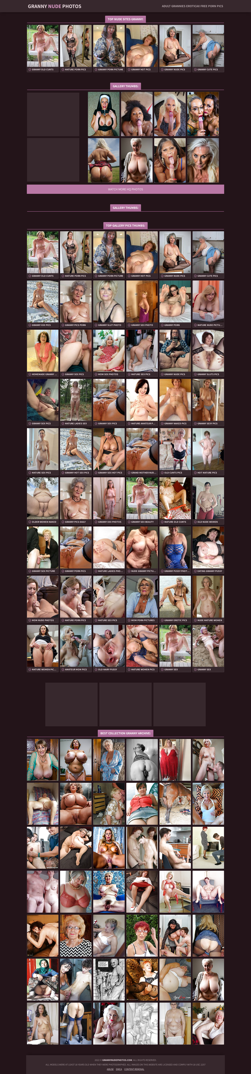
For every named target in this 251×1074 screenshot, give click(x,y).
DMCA (119, 1069)
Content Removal (134, 1069)
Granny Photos (54, 6)
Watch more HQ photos (125, 189)
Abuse (110, 1069)
